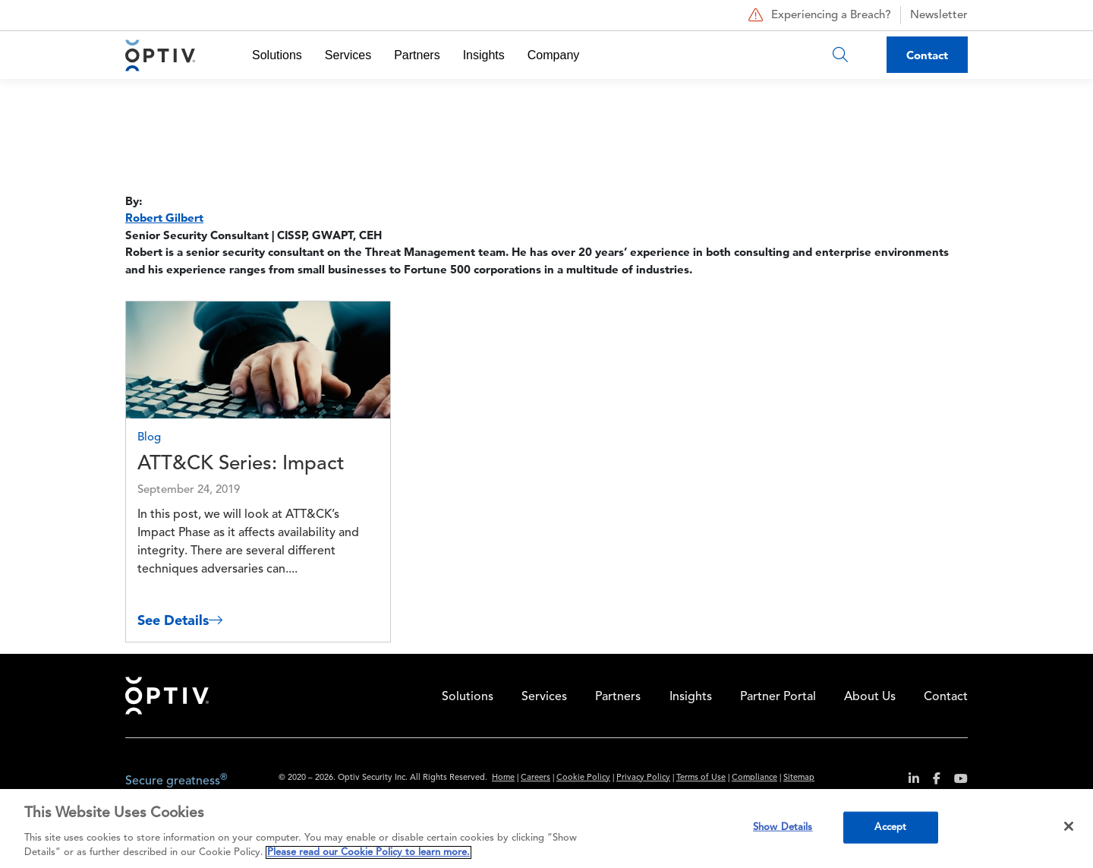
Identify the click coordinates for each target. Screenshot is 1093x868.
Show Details (783, 827)
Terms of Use (701, 778)
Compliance (754, 778)
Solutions (277, 55)
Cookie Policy (583, 778)
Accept (890, 827)
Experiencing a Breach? (818, 15)
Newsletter (939, 15)
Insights (484, 55)
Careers (535, 778)
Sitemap (798, 778)
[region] (546, 828)
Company (553, 55)
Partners (416, 55)
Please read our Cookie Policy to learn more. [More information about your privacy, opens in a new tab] (368, 852)
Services (348, 55)
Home (167, 696)
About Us (870, 697)
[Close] (1068, 826)
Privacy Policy (643, 778)
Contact (927, 55)
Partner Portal (778, 697)
